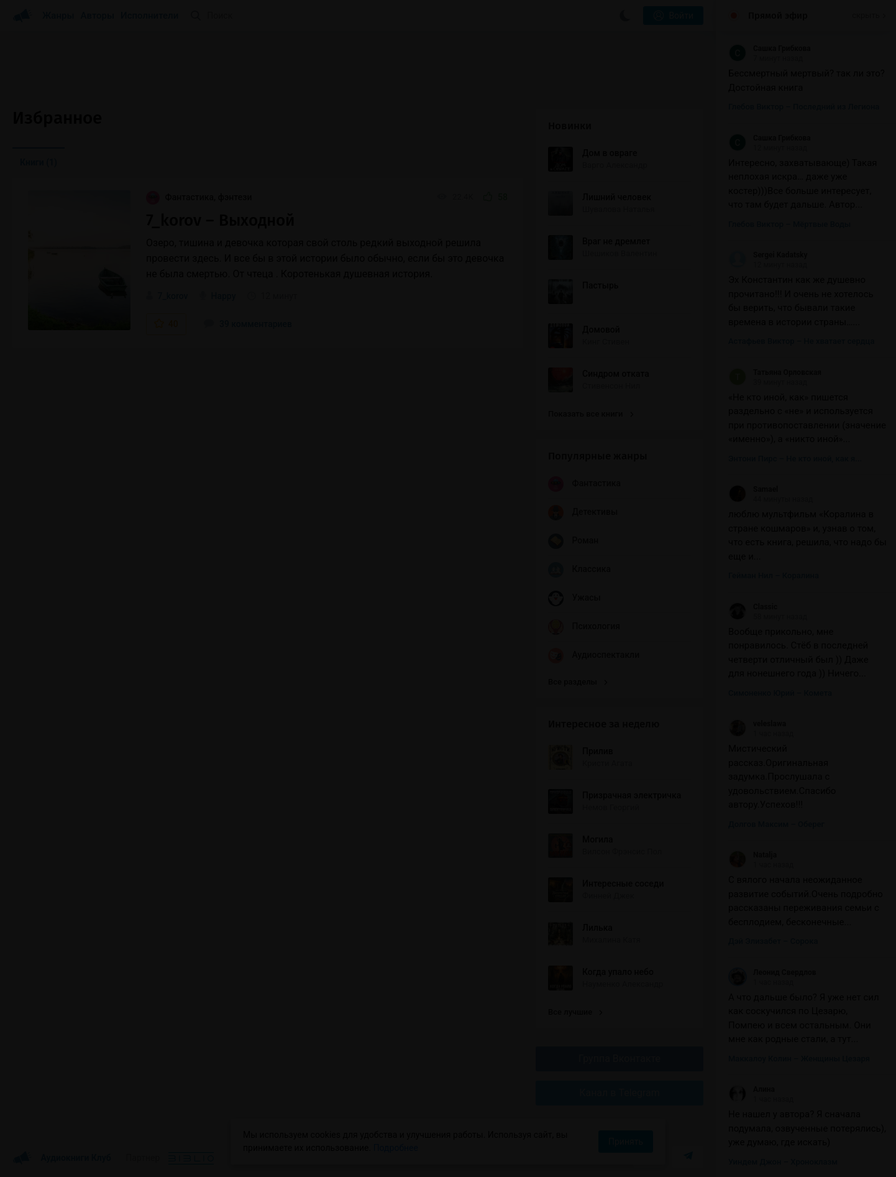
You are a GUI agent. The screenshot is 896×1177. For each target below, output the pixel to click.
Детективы (583, 512)
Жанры (58, 15)
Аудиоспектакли (593, 655)
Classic (752, 607)
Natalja (752, 855)
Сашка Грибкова (769, 48)
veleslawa (757, 724)
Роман (573, 541)
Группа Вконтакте (619, 1058)
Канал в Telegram (619, 1093)
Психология (584, 627)
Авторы (98, 15)
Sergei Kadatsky (768, 255)
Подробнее (395, 1148)
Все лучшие (575, 1012)
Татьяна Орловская (774, 372)
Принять (625, 1142)
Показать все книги (590, 413)
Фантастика (584, 484)
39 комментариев (248, 324)
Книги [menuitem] (38, 162)
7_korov (172, 296)
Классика (579, 570)
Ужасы (574, 598)
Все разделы (578, 681)
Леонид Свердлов (772, 972)
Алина (751, 1089)
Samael (753, 489)
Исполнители (149, 15)
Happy (223, 296)
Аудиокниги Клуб (61, 1158)
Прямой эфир (778, 15)
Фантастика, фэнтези (199, 197)
